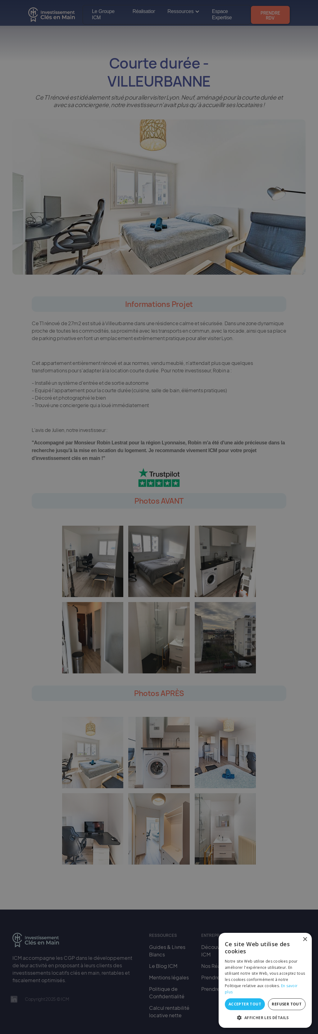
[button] (265, 1018)
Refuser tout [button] (287, 1004)
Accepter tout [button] (245, 1004)
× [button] (304, 939)
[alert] (159, 517)
